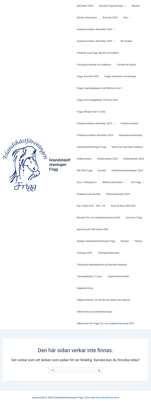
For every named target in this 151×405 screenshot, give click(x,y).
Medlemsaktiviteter (112, 182)
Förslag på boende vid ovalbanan (94, 64)
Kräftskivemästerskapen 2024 (125, 170)
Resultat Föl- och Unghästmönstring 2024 (98, 217)
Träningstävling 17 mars (89, 276)
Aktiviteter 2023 (85, 5)
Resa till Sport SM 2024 (122, 205)
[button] (123, 6)
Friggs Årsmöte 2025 (88, 76)
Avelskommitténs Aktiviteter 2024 (96, 29)
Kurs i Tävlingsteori (87, 182)
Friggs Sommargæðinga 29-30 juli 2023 (97, 100)
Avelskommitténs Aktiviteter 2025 (96, 41)
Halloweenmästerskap (129, 135)
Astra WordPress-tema (107, 397)
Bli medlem (126, 41)
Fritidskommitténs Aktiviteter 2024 (95, 135)
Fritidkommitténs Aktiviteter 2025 (96, 123)
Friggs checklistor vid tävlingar (119, 76)
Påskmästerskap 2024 (117, 194)
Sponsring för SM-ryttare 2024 (92, 229)
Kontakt (101, 170)
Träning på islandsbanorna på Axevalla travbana (102, 264)
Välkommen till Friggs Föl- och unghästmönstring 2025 (105, 323)
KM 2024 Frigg (84, 170)
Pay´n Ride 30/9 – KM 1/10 (91, 205)
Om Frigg (135, 182)
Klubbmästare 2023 (106, 158)
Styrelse (124, 241)
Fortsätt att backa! (125, 64)
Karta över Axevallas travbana (126, 147)
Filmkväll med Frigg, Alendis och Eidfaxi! (98, 52)
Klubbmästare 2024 (131, 158)
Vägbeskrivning (85, 288)
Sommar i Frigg (133, 217)
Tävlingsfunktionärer (107, 252)
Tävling (136, 241)
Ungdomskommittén (117, 276)
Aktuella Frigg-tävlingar (111, 6)
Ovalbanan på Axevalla (88, 194)
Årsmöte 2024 (109, 17)
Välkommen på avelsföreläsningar (95, 311)
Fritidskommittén (128, 123)
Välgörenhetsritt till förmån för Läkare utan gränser (103, 300)
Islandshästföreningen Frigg (60, 164)
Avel (125, 18)
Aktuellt (134, 5)
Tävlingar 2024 (84, 252)
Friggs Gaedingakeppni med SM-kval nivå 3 (99, 88)
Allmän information (87, 17)
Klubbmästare (84, 158)
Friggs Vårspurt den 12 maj (91, 111)
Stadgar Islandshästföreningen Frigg (96, 241)
